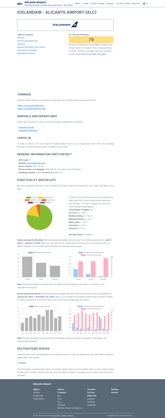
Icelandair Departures (28, 130)
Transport (61, 392)
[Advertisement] (65, 74)
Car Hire (120, 3)
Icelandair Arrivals (26, 127)
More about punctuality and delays (91, 54)
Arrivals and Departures (27, 41)
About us (70, 415)
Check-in (21, 44)
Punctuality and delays (27, 50)
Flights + (78, 3)
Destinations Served (26, 53)
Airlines (86, 3)
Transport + (110, 3)
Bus (58, 395)
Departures (38, 395)
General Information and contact (31, 47)
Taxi (59, 402)
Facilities (91, 402)
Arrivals (36, 392)
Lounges (91, 399)
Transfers (61, 405)
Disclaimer (56, 415)
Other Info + (136, 3)
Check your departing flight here (31, 108)
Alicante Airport (35, 2)
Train (59, 399)
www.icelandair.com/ (36, 163)
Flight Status (38, 399)
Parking (101, 3)
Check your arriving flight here (30, 105)
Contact (63, 415)
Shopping (91, 405)
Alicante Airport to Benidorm (69, 408)
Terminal (93, 3)
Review (127, 3)
